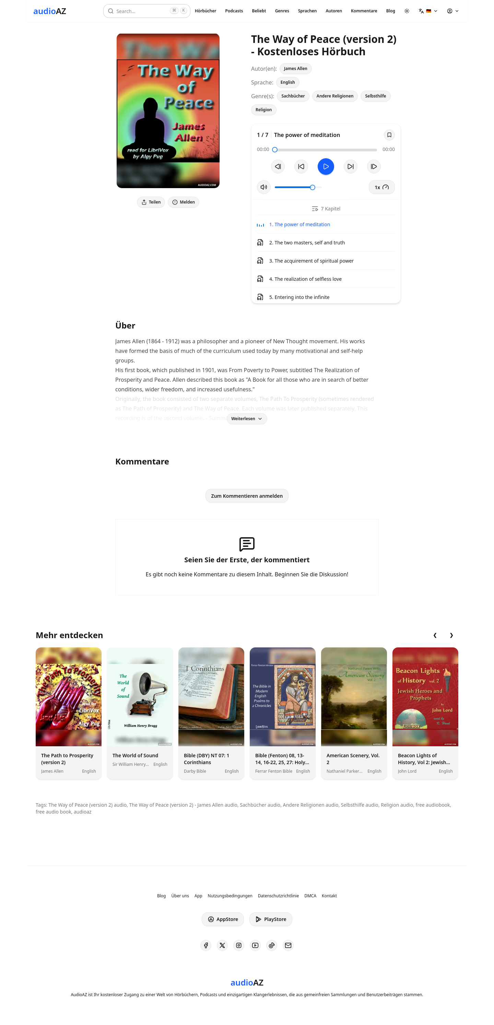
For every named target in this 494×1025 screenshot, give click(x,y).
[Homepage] (49, 11)
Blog (390, 11)
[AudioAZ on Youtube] (255, 945)
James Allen (295, 68)
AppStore (223, 919)
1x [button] (382, 187)
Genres (282, 11)
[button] (428, 10)
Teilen (151, 202)
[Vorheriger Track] (278, 166)
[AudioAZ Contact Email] (288, 945)
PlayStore (270, 919)
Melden (183, 202)
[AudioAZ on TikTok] (271, 945)
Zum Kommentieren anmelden (247, 496)
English (288, 82)
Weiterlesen (247, 419)
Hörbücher (205, 11)
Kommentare (364, 11)
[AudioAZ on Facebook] (205, 945)
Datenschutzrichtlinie (278, 896)
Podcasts (234, 11)
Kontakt (329, 896)
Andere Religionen (335, 96)
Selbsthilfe (375, 96)
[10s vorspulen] (350, 166)
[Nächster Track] (374, 166)
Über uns (180, 896)
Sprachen (307, 11)
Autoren (334, 11)
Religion (264, 110)
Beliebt (259, 11)
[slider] (275, 149)
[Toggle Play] (326, 166)
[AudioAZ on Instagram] (238, 945)
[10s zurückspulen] (301, 166)
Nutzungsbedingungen (230, 896)
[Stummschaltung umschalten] (264, 187)
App (198, 896)
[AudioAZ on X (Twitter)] (222, 945)
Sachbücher (293, 96)
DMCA (310, 896)
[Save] (389, 134)
